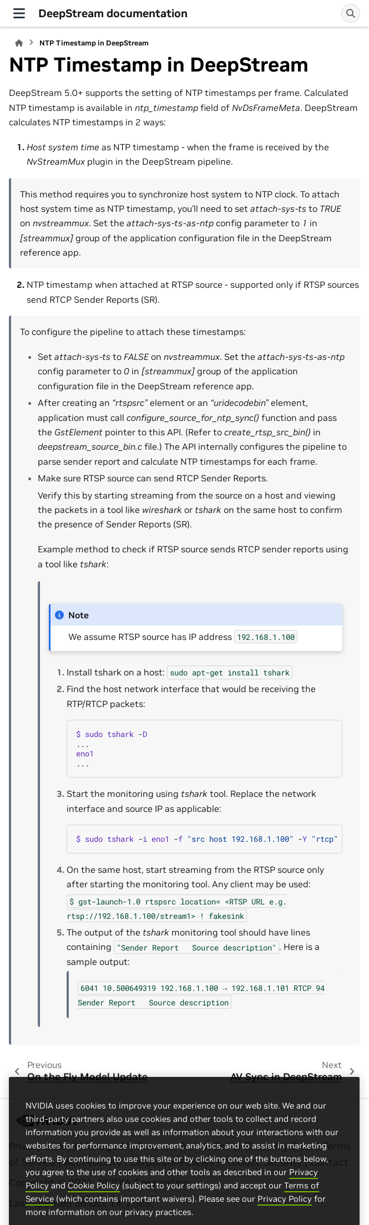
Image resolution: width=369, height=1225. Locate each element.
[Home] (19, 43)
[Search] (350, 13)
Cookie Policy (94, 1206)
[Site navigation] (19, 13)
